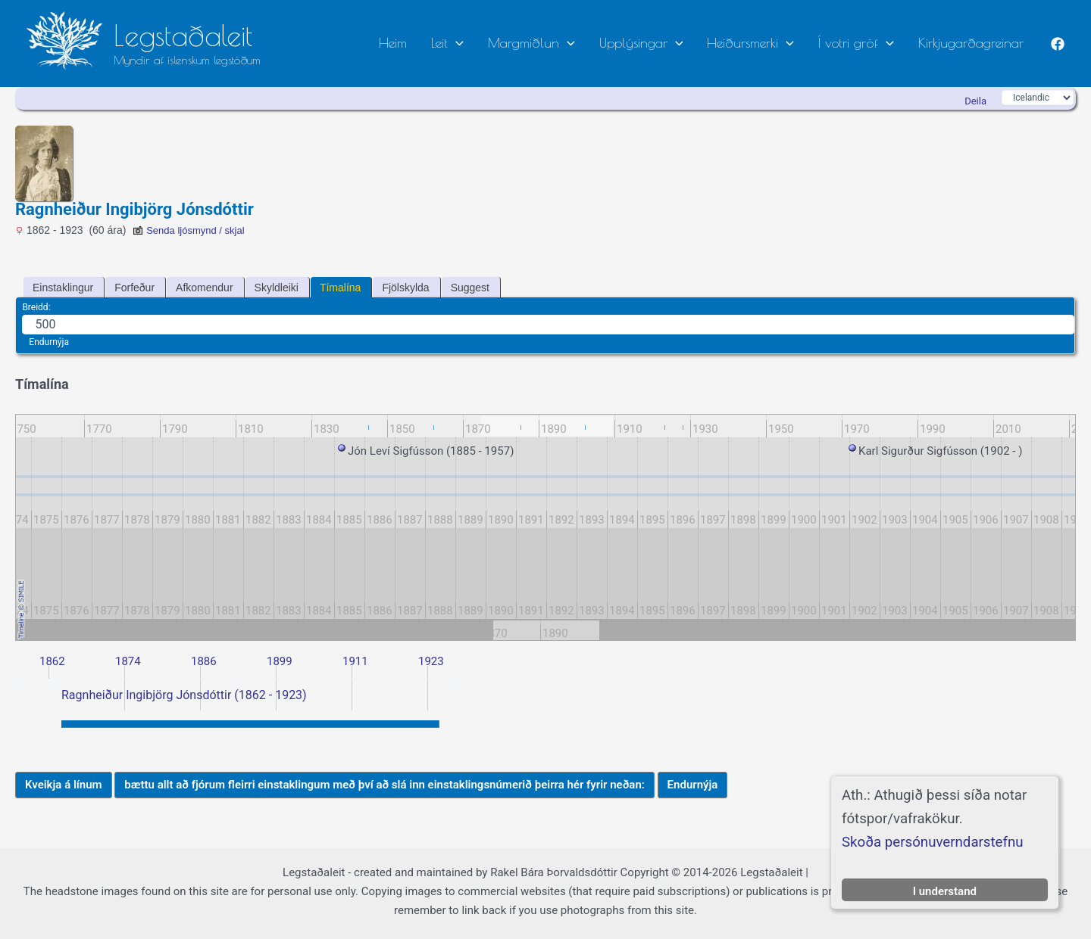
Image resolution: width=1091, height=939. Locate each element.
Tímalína (340, 287)
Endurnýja (49, 342)
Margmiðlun (558, 43)
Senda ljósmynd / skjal (188, 230)
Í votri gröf (865, 43)
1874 (128, 661)
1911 (355, 661)
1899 (279, 661)
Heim (432, 43)
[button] (489, 43)
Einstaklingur (63, 287)
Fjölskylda (405, 287)
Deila (975, 101)
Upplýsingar (663, 43)
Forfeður (134, 287)
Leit (480, 43)
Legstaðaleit (183, 35)
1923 (431, 661)
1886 (204, 661)
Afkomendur (204, 287)
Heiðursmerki (765, 43)
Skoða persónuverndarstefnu (933, 842)
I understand (945, 891)
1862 (52, 661)
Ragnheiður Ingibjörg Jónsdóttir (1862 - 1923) (184, 695)
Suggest (470, 287)
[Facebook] (1057, 44)
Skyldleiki (277, 287)
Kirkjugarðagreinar (974, 43)
